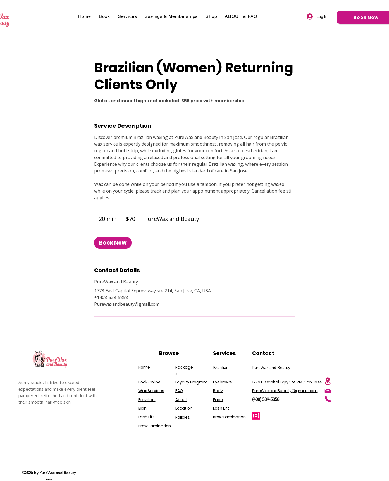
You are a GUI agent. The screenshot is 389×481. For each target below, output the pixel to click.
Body (218, 391)
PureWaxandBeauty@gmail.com (285, 391)
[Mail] (327, 391)
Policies (182, 417)
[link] (113, 243)
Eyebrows (222, 382)
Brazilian (220, 367)
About (181, 399)
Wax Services (151, 391)
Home (144, 367)
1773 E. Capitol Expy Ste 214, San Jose (287, 382)
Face (218, 399)
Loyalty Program (191, 382)
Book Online (149, 382)
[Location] (327, 381)
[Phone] (327, 399)
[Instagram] (256, 416)
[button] (104, 16)
